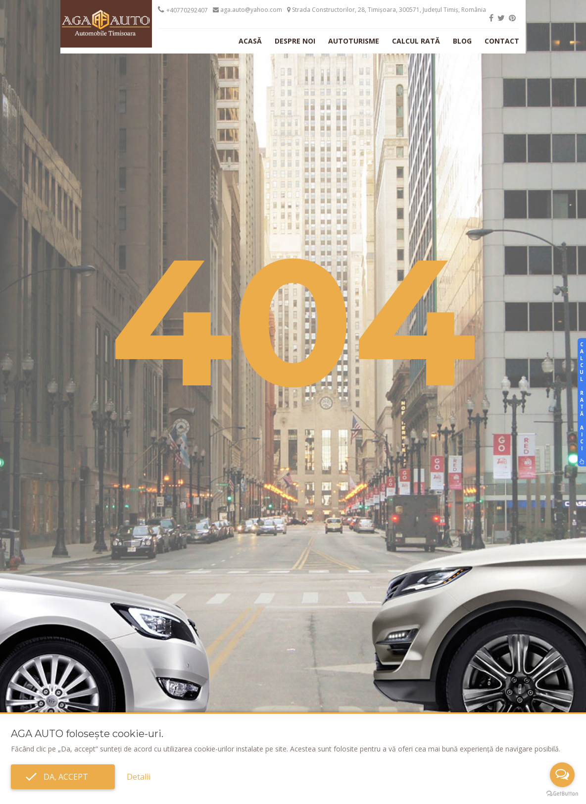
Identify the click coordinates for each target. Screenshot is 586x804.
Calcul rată (416, 41)
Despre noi (295, 41)
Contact (502, 41)
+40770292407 (187, 10)
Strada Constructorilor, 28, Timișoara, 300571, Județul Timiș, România (386, 9)
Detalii (138, 776)
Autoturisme (353, 41)
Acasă (250, 41)
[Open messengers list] (562, 774)
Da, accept (63, 776)
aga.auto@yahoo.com (247, 9)
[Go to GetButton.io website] (562, 794)
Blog (462, 41)
